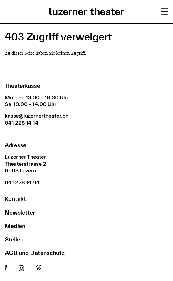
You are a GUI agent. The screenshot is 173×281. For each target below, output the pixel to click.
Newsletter (20, 212)
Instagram (21, 268)
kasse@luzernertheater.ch (36, 116)
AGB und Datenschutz (35, 252)
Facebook (6, 268)
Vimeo (38, 268)
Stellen (14, 239)
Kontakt (15, 198)
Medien (15, 225)
